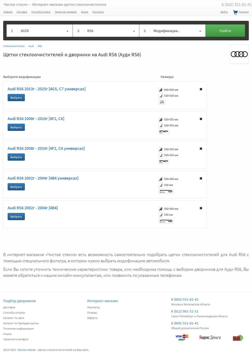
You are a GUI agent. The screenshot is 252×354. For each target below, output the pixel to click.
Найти (225, 30)
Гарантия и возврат (66, 11)
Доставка (22, 11)
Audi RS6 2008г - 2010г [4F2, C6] (36, 118)
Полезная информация (18, 328)
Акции (84, 11)
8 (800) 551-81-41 (185, 299)
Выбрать (16, 97)
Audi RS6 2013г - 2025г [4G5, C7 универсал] (47, 88)
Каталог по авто (13, 318)
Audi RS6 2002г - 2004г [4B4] (33, 207)
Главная (7, 11)
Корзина (240, 12)
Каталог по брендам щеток (21, 323)
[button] (39, 30)
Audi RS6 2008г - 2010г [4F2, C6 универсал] (46, 148)
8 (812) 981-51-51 (185, 311)
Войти (224, 11)
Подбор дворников (19, 300)
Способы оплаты (41, 11)
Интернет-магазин (102, 300)
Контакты (98, 11)
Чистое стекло (54, 4)
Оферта (92, 318)
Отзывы (92, 312)
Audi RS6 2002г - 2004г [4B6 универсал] (43, 178)
